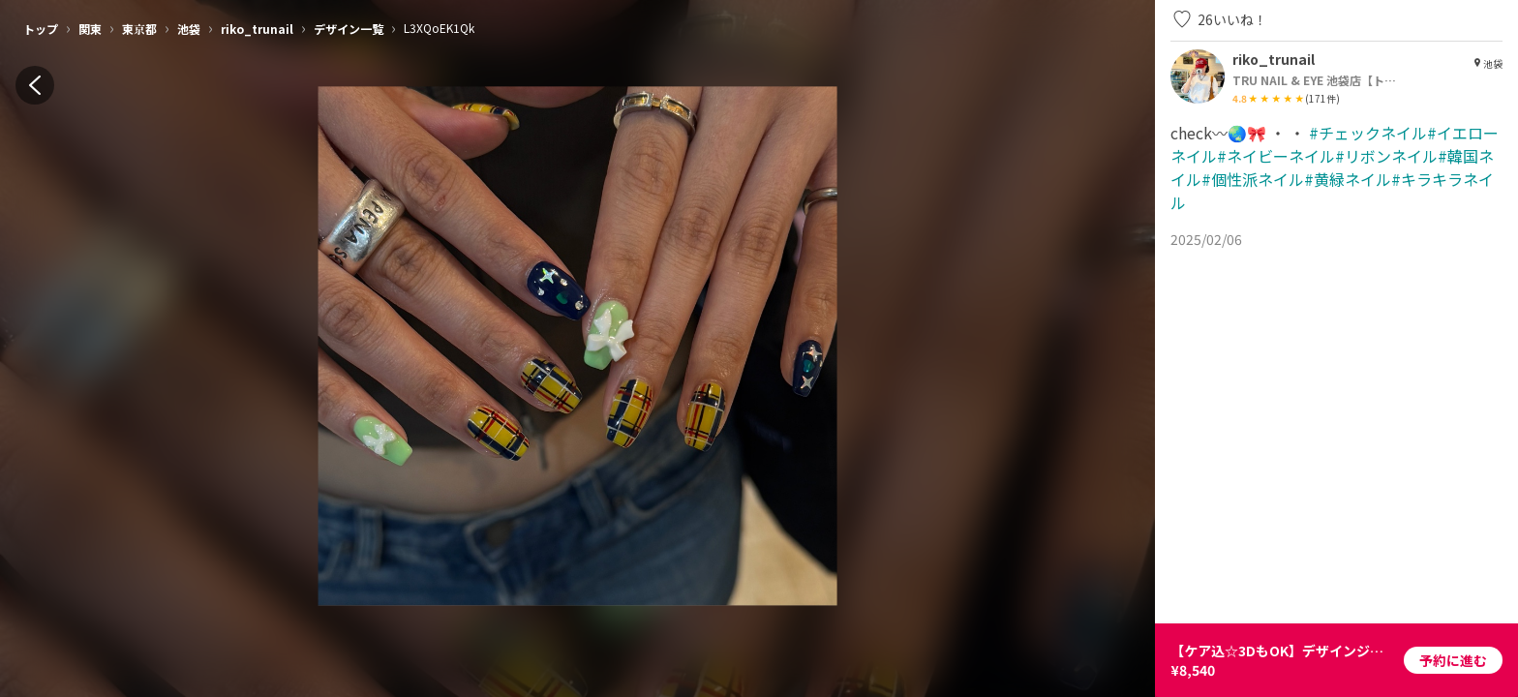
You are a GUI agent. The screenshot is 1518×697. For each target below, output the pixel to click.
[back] (34, 85)
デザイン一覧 (348, 28)
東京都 (139, 28)
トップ (40, 28)
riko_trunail (257, 28)
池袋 (188, 28)
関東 (90, 28)
